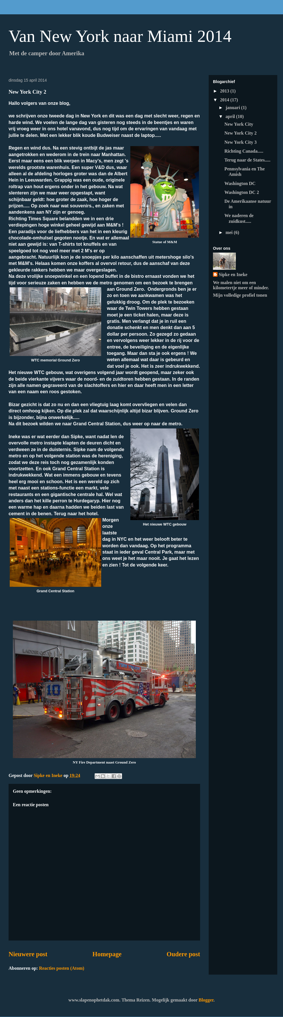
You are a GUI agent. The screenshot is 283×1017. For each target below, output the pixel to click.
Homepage (106, 954)
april (231, 116)
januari (233, 107)
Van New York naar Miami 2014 (120, 36)
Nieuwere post (28, 954)
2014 (225, 99)
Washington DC (240, 183)
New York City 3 (240, 142)
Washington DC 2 (241, 192)
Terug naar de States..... (247, 160)
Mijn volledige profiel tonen (240, 295)
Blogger (206, 1000)
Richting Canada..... (243, 151)
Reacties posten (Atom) (61, 968)
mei (230, 232)
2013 (225, 90)
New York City (238, 124)
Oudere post (183, 954)
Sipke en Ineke (233, 274)
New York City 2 (240, 133)
